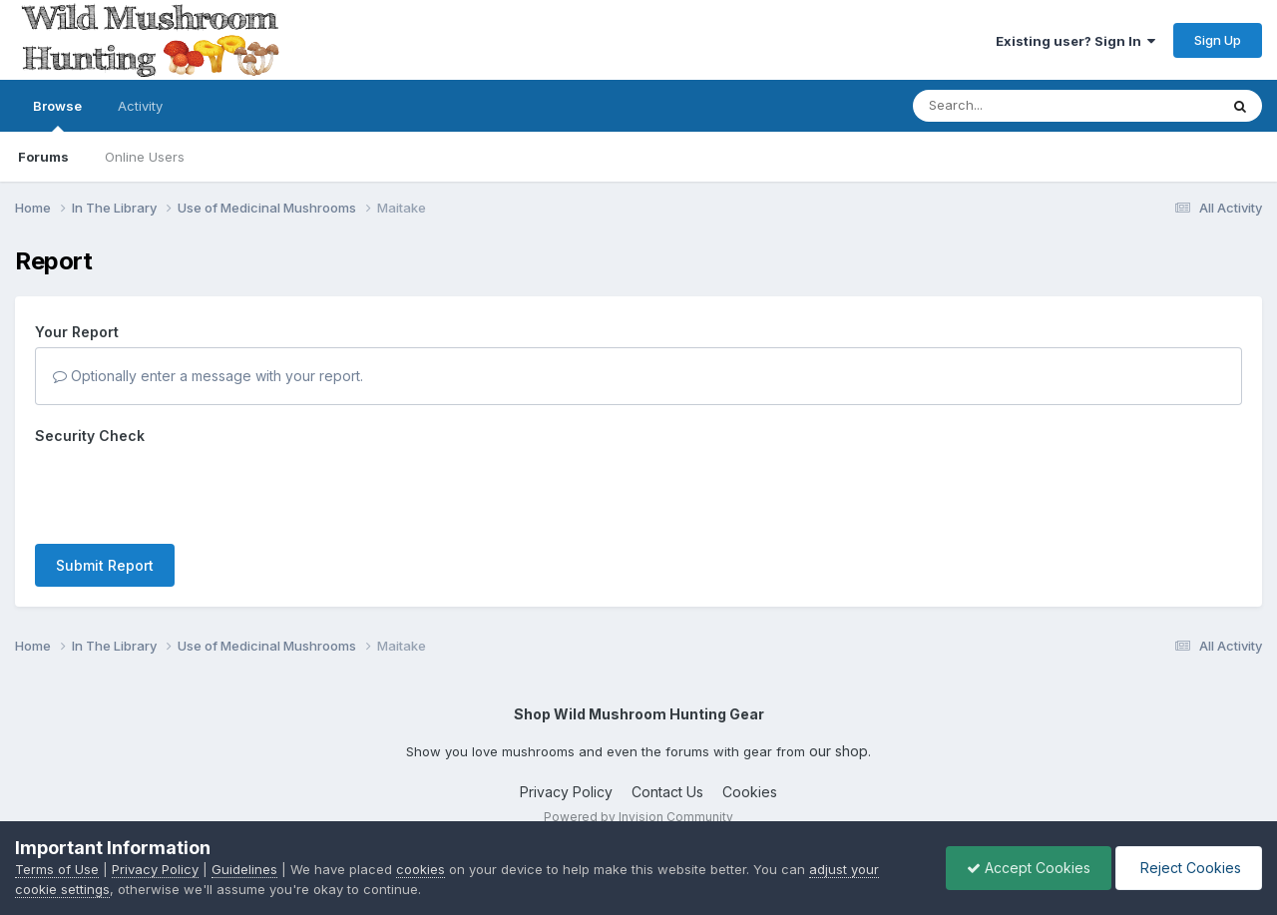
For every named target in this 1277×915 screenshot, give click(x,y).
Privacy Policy (566, 791)
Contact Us (667, 791)
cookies (420, 869)
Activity (140, 106)
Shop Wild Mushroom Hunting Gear (639, 713)
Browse (57, 115)
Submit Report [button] (105, 565)
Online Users (145, 157)
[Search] (1011, 106)
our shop (838, 750)
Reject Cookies (1188, 867)
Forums (43, 157)
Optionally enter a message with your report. (208, 375)
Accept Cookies (1028, 867)
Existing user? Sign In (1075, 41)
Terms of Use (57, 869)
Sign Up (1217, 40)
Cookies (749, 791)
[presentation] (186, 490)
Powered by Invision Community (638, 816)
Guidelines (244, 869)
